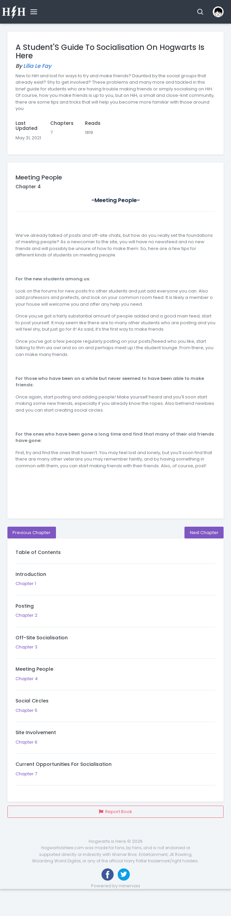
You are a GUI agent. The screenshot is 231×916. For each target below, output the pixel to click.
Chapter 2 (115, 615)
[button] (200, 12)
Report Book (115, 811)
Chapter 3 (115, 647)
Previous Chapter (31, 532)
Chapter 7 (115, 773)
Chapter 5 (115, 710)
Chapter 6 (115, 742)
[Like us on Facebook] (108, 874)
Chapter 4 (115, 678)
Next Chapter (204, 532)
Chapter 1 (115, 583)
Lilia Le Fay (37, 66)
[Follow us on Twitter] (124, 874)
